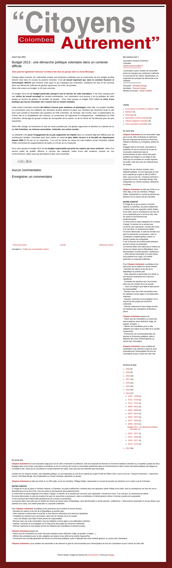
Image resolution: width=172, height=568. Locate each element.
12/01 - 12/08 (133, 396)
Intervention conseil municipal (137, 118)
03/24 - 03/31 (133, 417)
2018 (128, 376)
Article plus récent (20, 245)
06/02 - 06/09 (133, 410)
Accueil (63, 245)
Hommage (129, 115)
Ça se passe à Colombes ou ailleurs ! (140, 109)
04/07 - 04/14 (133, 414)
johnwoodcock (93, 555)
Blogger (111, 555)
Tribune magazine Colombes (136, 121)
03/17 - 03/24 (133, 421)
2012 (128, 448)
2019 (128, 372)
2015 (128, 386)
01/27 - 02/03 (133, 437)
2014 (128, 390)
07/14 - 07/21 (133, 403)
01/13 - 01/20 (133, 444)
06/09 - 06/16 (133, 407)
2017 (128, 379)
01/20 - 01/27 (133, 440)
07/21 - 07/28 (133, 400)
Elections (129, 112)
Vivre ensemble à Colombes (136, 124)
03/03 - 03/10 (133, 424)
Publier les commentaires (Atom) (36, 249)
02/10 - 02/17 (133, 433)
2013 (128, 393)
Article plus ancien (106, 245)
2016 (128, 383)
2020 (128, 369)
